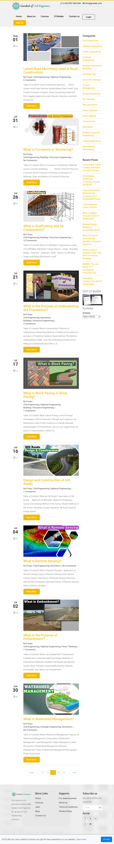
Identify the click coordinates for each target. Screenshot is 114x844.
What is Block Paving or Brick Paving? (45, 395)
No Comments (30, 160)
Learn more (81, 839)
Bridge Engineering (91, 93)
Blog (37, 811)
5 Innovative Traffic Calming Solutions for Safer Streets (92, 167)
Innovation (88, 127)
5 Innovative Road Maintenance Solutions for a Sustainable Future (91, 194)
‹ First (31, 772)
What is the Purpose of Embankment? (40, 637)
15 (58, 772)
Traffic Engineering (92, 51)
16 (64, 772)
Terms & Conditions (68, 806)
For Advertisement (68, 798)
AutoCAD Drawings (92, 79)
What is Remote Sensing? (42, 561)
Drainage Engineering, (50, 726)
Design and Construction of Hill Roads (46, 482)
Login (88, 17)
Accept (106, 839)
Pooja (29, 77)
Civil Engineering (90, 40)
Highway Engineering (92, 46)
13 (48, 772)
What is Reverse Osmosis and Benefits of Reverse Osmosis (92, 240)
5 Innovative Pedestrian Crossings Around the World (91, 180)
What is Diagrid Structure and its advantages (91, 216)
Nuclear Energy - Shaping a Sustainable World (91, 227)
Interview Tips (89, 74)
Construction (89, 121)
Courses (45, 16)
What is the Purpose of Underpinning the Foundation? (50, 308)
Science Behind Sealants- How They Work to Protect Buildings (92, 254)
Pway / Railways (90, 110)
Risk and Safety (90, 104)
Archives (86, 313)
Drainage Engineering (88, 58)
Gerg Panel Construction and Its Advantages (92, 281)
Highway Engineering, (60, 77)
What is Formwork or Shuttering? (48, 150)
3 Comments (29, 323)
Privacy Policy (65, 811)
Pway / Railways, (70, 646)
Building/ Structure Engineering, (55, 157)
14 (53, 772)
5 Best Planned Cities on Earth (90, 206)
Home (19, 16)
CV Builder (59, 16)
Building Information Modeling (92, 67)
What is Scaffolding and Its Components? (43, 228)
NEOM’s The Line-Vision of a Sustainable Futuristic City (91, 268)
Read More (32, 106)
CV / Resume (89, 99)
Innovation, (45, 317)
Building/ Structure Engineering (91, 134)
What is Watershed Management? (48, 719)
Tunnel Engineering (92, 141)
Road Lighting (89, 116)
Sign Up (19, 23)
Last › (74, 772)
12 (42, 772)
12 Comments (30, 240)
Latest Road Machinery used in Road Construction (50, 70)
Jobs (37, 806)
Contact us (74, 16)
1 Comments (29, 410)
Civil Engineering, (41, 77)
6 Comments (29, 80)
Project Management (89, 86)
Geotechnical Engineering (89, 148)
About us (31, 16)
